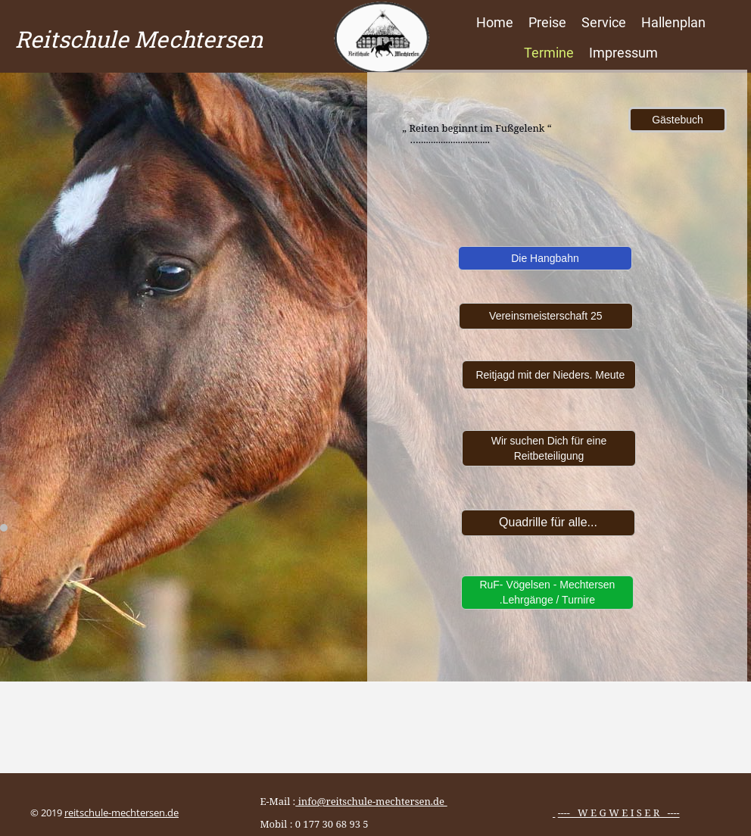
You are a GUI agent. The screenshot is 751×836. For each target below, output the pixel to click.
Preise (547, 22)
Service (603, 22)
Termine (549, 53)
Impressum (623, 53)
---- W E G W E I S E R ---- (619, 812)
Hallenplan (673, 22)
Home (494, 22)
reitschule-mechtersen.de (121, 812)
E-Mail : (348, 801)
